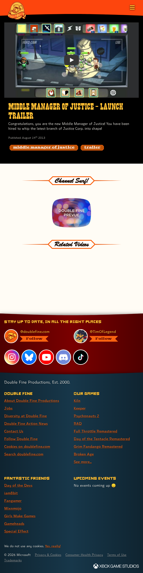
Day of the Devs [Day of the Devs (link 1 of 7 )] (18, 484)
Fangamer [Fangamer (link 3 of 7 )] (13, 500)
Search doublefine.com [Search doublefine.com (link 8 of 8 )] (24, 453)
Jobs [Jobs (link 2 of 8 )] (8, 407)
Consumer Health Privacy (85, 554)
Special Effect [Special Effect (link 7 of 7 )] (16, 530)
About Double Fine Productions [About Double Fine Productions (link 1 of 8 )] (31, 399)
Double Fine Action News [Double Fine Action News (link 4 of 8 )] (26, 423)
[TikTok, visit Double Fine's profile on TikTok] (80, 356)
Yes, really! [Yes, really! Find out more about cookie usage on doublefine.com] (53, 545)
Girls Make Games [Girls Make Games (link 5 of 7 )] (20, 515)
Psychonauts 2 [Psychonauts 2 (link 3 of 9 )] (86, 415)
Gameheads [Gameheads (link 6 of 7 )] (14, 523)
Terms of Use (118, 554)
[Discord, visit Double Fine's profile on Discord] (63, 356)
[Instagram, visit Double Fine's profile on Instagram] (11, 356)
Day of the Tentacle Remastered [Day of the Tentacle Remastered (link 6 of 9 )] (102, 438)
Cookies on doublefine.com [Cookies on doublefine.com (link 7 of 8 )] (27, 445)
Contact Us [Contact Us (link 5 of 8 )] (13, 430)
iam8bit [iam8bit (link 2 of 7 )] (11, 492)
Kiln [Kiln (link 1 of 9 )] (77, 399)
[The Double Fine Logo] (16, 10)
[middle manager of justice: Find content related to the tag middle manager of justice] (44, 148)
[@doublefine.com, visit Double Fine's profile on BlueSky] (34, 336)
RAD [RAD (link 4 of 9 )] (78, 423)
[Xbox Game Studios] (116, 565)
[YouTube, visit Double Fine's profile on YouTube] (46, 356)
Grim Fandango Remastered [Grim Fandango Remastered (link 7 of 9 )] (98, 445)
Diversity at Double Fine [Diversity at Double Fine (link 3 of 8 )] (25, 415)
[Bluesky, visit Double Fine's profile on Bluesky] (29, 356)
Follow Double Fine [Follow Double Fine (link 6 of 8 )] (21, 438)
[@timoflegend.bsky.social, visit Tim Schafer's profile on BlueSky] (104, 336)
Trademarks (13, 559)
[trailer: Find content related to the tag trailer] (92, 148)
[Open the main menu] (132, 7)
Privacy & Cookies (48, 554)
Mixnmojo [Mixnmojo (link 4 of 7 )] (13, 507)
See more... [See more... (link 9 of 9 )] (83, 461)
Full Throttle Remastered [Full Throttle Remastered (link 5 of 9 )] (95, 430)
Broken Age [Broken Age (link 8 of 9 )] (84, 453)
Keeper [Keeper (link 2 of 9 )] (80, 407)
